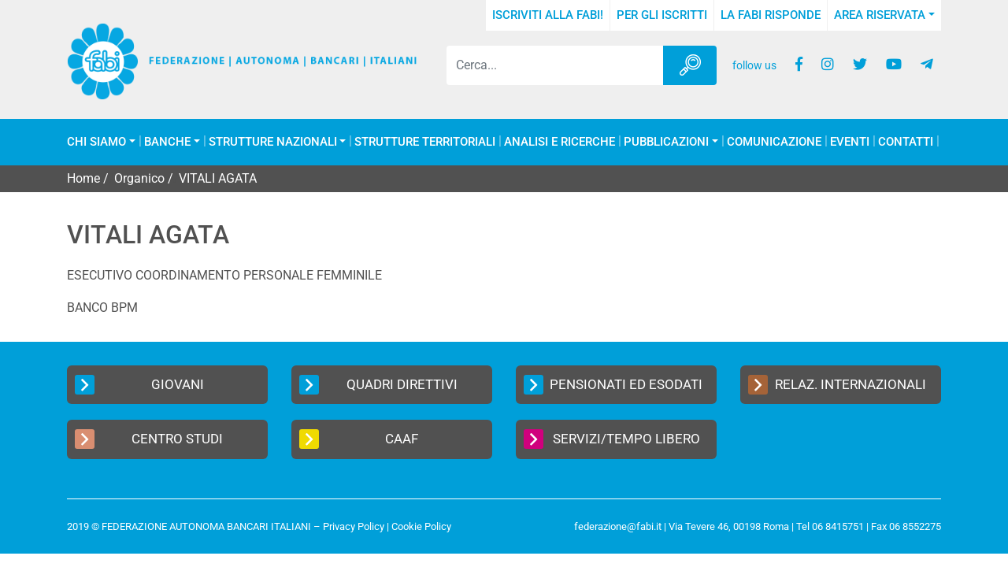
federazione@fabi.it (618, 526)
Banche (167, 142)
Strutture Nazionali (273, 142)
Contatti (905, 142)
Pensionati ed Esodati (613, 385)
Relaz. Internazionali (837, 385)
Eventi (849, 142)
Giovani (139, 385)
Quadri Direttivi (378, 385)
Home (83, 178)
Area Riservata (879, 15)
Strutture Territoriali (424, 142)
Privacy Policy (353, 526)
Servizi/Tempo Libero (612, 439)
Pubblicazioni (666, 142)
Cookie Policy (421, 526)
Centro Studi (149, 439)
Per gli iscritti (662, 15)
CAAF (358, 439)
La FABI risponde (771, 15)
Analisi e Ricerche (559, 142)
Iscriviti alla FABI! (547, 15)
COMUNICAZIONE (774, 142)
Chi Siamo (96, 142)
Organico (139, 178)
